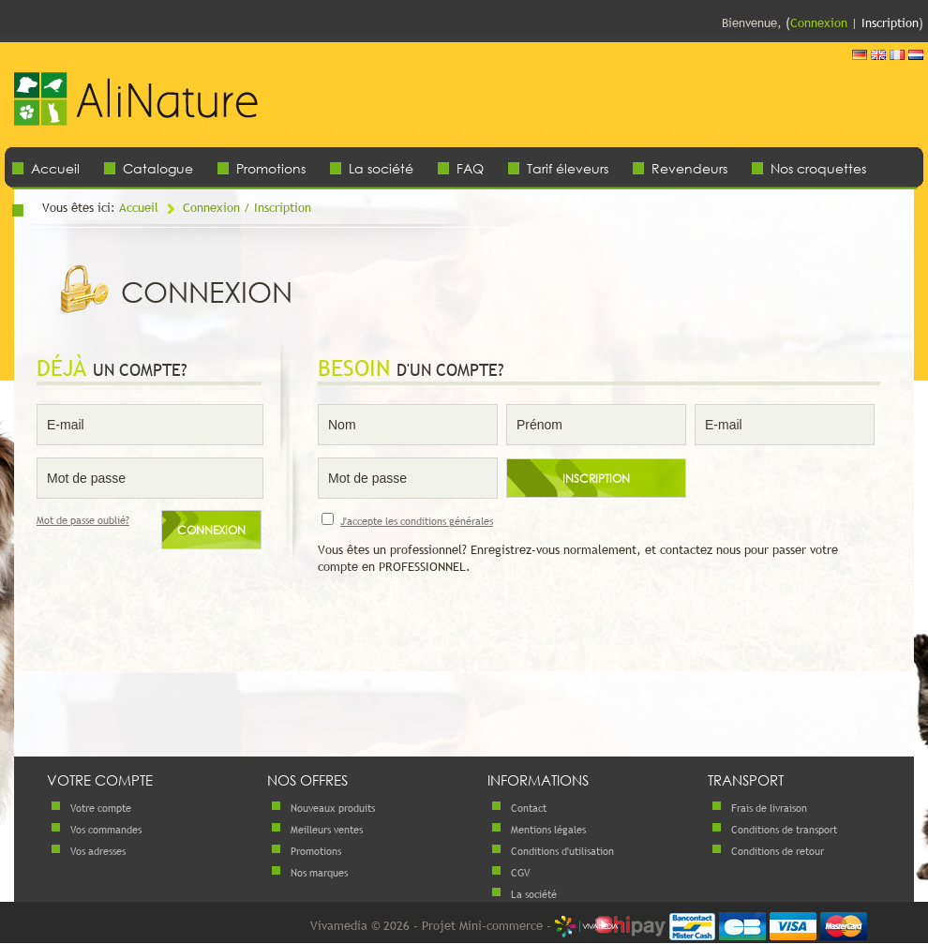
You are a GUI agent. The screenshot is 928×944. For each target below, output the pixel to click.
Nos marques (319, 872)
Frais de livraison (769, 808)
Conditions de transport (784, 829)
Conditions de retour (777, 851)
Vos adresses (98, 851)
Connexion (818, 22)
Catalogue (158, 168)
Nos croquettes (818, 168)
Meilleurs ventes (327, 829)
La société (381, 168)
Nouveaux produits (333, 808)
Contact (528, 808)
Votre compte (100, 808)
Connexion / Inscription (247, 207)
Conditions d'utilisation (562, 851)
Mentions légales (548, 829)
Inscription (890, 22)
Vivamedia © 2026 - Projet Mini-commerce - (464, 925)
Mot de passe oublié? (83, 520)
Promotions (271, 168)
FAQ (470, 168)
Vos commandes (106, 829)
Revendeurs (689, 168)
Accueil (55, 168)
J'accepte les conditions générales (416, 521)
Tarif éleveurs (567, 168)
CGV (520, 872)
